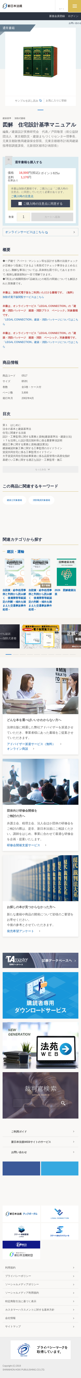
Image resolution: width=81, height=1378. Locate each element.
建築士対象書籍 (14, 500)
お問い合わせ (19, 1152)
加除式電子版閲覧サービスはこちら (23, 297)
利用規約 (10, 1267)
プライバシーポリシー (18, 1275)
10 (73, 654)
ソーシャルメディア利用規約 (22, 1292)
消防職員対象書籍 (41, 500)
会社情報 (10, 1318)
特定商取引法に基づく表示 (20, 1301)
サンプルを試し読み (26, 100)
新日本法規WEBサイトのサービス (31, 1141)
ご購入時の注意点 (22, 196)
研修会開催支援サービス (23, 845)
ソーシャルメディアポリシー (22, 1284)
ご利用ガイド (19, 1131)
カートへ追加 (52, 216)
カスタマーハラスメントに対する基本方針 (29, 1309)
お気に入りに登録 (56, 100)
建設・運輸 (15, 551)
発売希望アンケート (20, 931)
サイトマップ (13, 1326)
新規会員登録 (57, 16)
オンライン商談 (17, 748)
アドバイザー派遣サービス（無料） (31, 744)
